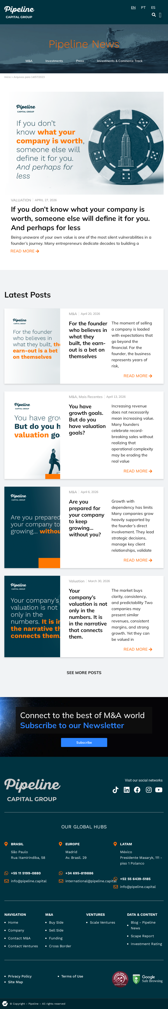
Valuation (21, 200)
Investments (54, 61)
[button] (154, 14)
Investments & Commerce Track (119, 61)
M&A (29, 61)
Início (7, 77)
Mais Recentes (91, 396)
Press (80, 61)
